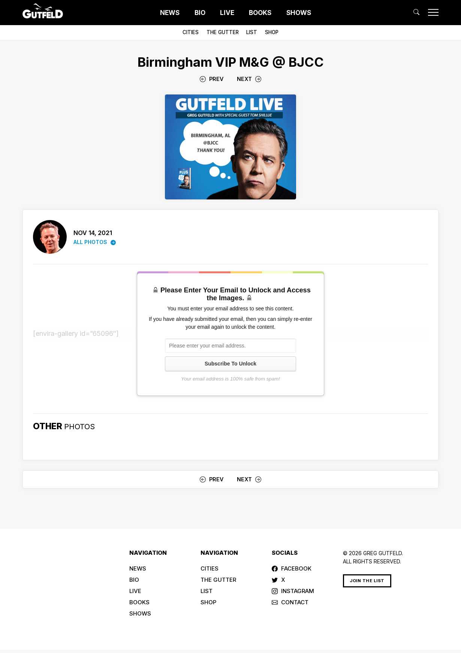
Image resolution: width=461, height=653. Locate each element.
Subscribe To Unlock (230, 364)
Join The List (367, 580)
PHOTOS (81, 426)
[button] (416, 12)
